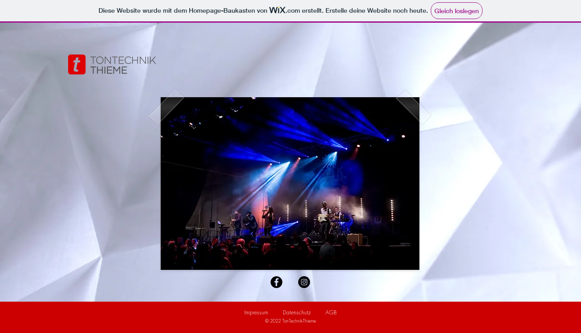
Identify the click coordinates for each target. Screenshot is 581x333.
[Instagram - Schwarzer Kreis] (304, 282)
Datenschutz (297, 312)
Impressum (256, 312)
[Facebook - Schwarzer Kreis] (276, 282)
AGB (331, 312)
